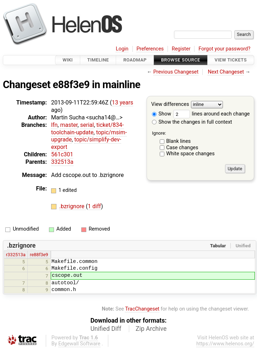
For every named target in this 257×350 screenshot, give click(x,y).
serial (87, 125)
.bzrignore (72, 206)
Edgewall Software (79, 344)
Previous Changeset (176, 72)
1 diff (94, 206)
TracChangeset (142, 309)
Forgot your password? (224, 49)
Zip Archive (151, 328)
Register (181, 49)
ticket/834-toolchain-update (87, 129)
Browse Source (180, 60)
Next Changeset (226, 72)
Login (122, 49)
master (68, 125)
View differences (170, 105)
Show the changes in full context (192, 122)
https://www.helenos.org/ (225, 344)
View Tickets (231, 60)
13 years (122, 102)
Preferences (150, 49)
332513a (62, 161)
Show (161, 114)
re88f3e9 (39, 254)
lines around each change (211, 114)
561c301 (62, 154)
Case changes (182, 148)
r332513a (16, 254)
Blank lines (178, 141)
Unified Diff (106, 328)
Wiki (67, 60)
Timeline (98, 60)
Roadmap (135, 60)
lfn (54, 125)
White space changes (190, 154)
